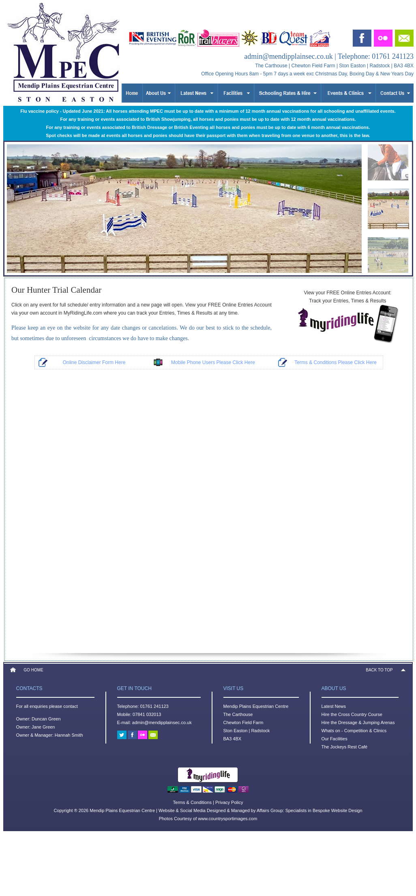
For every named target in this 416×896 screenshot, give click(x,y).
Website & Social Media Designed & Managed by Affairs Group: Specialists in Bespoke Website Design (260, 810)
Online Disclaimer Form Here (94, 362)
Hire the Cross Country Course (352, 714)
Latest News (334, 706)
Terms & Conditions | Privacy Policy (208, 802)
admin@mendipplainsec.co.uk (288, 56)
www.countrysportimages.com (227, 818)
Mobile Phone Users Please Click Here (213, 362)
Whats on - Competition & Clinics (354, 730)
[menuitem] (388, 160)
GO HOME (33, 670)
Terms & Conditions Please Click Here (335, 362)
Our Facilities (334, 738)
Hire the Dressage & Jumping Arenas (358, 722)
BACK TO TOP (379, 670)
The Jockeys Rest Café (345, 746)
